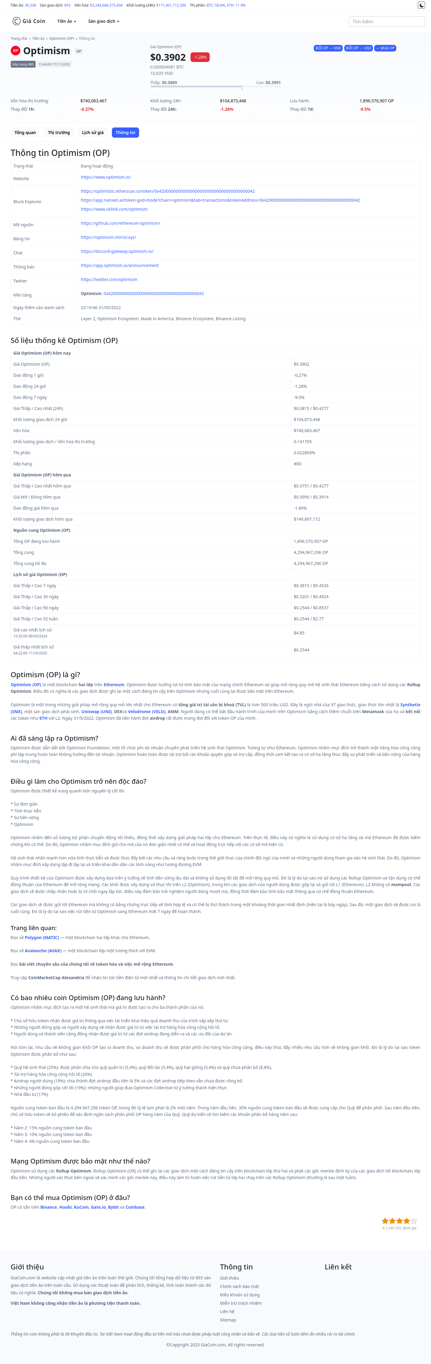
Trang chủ (19, 38)
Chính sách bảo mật (239, 1286)
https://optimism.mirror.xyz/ (108, 237)
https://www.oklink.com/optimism (114, 209)
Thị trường (59, 132)
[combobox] (387, 21)
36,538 (30, 5)
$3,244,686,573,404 (106, 5)
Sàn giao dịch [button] (103, 21)
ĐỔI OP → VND (328, 48)
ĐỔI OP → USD (358, 48)
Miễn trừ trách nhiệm (241, 1303)
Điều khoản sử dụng (240, 1295)
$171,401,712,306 (171, 5)
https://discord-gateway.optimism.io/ (117, 251)
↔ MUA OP (385, 48)
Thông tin (87, 38)
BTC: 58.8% (215, 5)
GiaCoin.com (213, 1345)
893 (67, 5)
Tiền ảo (38, 38)
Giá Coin (28, 21)
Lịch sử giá (93, 132)
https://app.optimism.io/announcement (120, 265)
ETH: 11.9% (236, 5)
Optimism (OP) (61, 38)
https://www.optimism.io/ (106, 177)
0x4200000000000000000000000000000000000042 (153, 293)
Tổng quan (25, 132)
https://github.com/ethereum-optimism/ (120, 223)
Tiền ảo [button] (66, 21)
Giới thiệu (229, 1278)
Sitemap (228, 1320)
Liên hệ (227, 1311)
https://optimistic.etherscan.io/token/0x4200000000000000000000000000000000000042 (168, 191)
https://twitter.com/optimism (109, 279)
